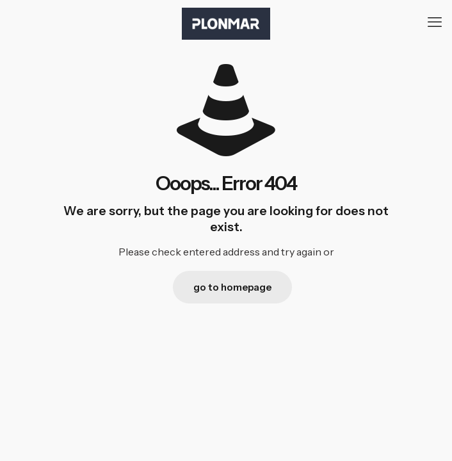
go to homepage (232, 287)
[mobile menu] (435, 22)
